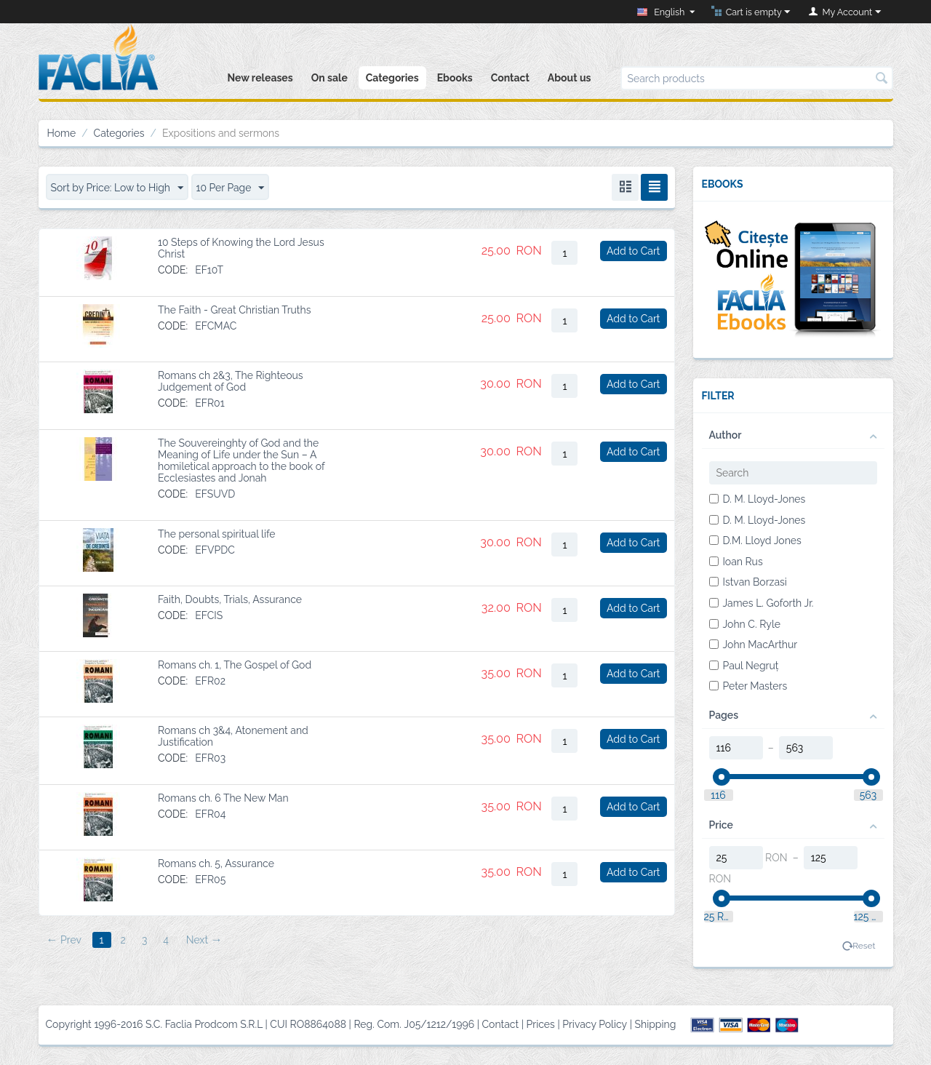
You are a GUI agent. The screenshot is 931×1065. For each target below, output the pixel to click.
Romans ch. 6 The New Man (223, 798)
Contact (510, 78)
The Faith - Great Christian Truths (234, 310)
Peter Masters (748, 686)
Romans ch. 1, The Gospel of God (234, 665)
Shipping (655, 1024)
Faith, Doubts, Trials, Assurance (230, 599)
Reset (863, 946)
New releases (259, 78)
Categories (392, 78)
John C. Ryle (744, 624)
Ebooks (455, 78)
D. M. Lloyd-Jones (757, 499)
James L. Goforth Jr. (761, 603)
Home (61, 133)
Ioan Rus (736, 561)
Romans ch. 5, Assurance (216, 863)
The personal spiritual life (217, 534)
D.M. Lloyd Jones (755, 540)
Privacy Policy (594, 1024)
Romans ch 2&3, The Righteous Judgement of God (230, 381)
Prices (541, 1024)
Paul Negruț (744, 665)
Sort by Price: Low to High (117, 188)
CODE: (173, 270)
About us (569, 78)
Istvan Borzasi (748, 582)
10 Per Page (230, 188)
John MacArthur (753, 644)
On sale (329, 78)
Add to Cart (633, 251)
